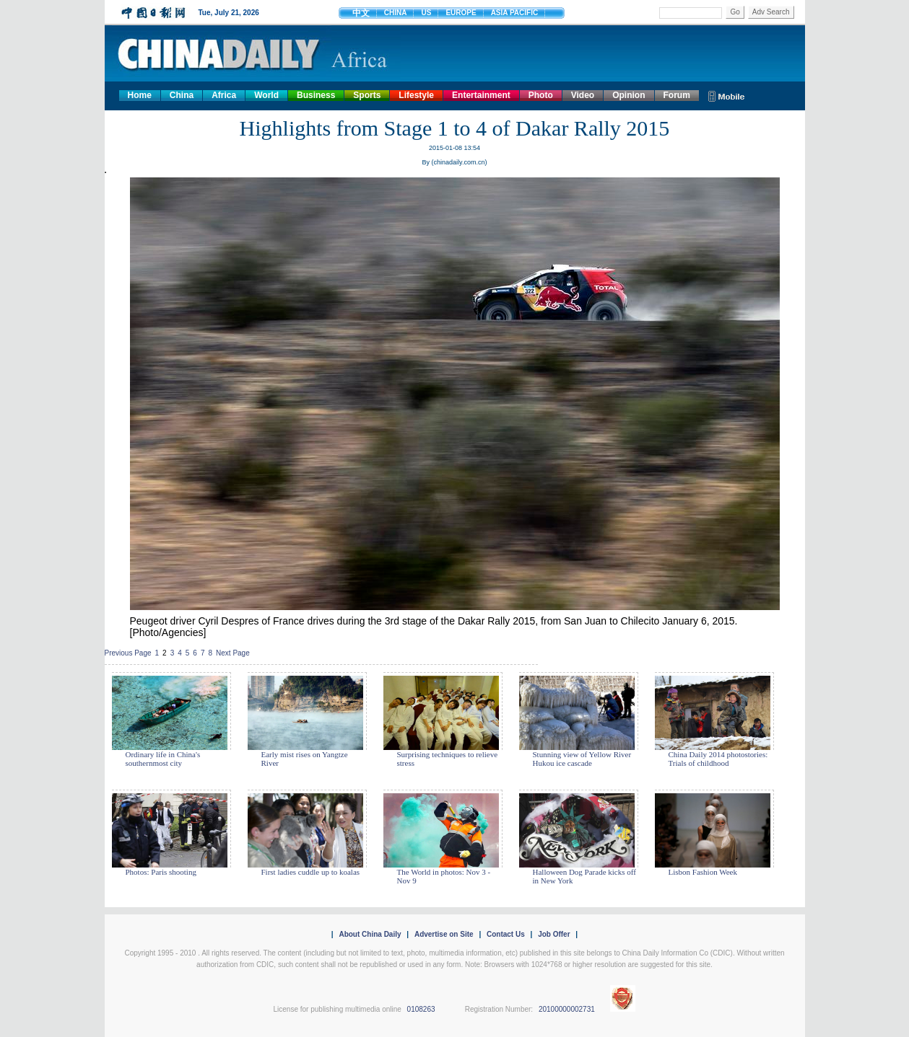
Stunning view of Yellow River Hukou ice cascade (582, 758)
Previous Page (128, 653)
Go (734, 12)
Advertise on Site (444, 934)
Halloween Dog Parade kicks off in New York (584, 876)
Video (582, 95)
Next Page (233, 653)
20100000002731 (567, 1009)
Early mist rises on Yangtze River (304, 758)
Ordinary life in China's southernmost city (163, 758)
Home (140, 95)
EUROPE (460, 13)
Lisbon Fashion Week (703, 872)
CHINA (395, 13)
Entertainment (481, 95)
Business (316, 95)
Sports (366, 95)
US (426, 13)
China (181, 95)
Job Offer (554, 934)
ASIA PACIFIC (515, 13)
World (266, 95)
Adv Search (771, 12)
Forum (677, 95)
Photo (541, 95)
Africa (224, 95)
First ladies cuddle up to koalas (310, 872)
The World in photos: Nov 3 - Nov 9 (444, 876)
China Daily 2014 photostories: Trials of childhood (718, 758)
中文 (361, 13)
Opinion (628, 95)
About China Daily (370, 934)
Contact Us (506, 934)
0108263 (421, 1009)
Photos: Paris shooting (161, 872)
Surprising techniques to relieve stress (447, 758)
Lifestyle (416, 95)
